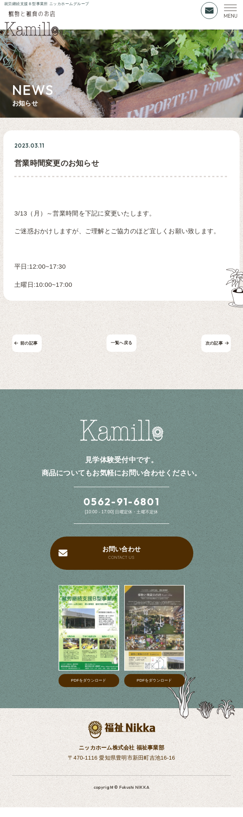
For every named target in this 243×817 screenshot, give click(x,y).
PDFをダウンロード (88, 690)
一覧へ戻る (121, 345)
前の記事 (30, 345)
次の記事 (213, 345)
